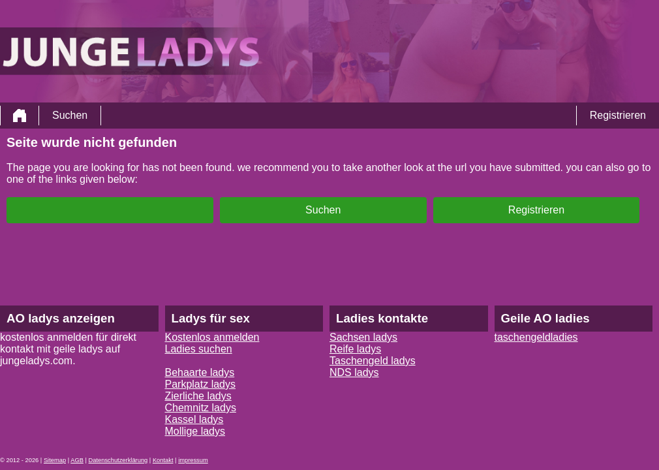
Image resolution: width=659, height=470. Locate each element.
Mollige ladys (195, 431)
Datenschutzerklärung (118, 460)
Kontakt (163, 460)
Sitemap (55, 460)
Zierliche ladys (198, 395)
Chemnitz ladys (200, 407)
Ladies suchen (198, 348)
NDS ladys (354, 372)
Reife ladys (355, 348)
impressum (193, 460)
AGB (77, 460)
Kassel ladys (194, 419)
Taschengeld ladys (373, 360)
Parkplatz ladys (200, 384)
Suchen (69, 115)
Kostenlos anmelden (212, 337)
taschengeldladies (536, 337)
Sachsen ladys (363, 337)
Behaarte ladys (200, 372)
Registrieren (618, 115)
